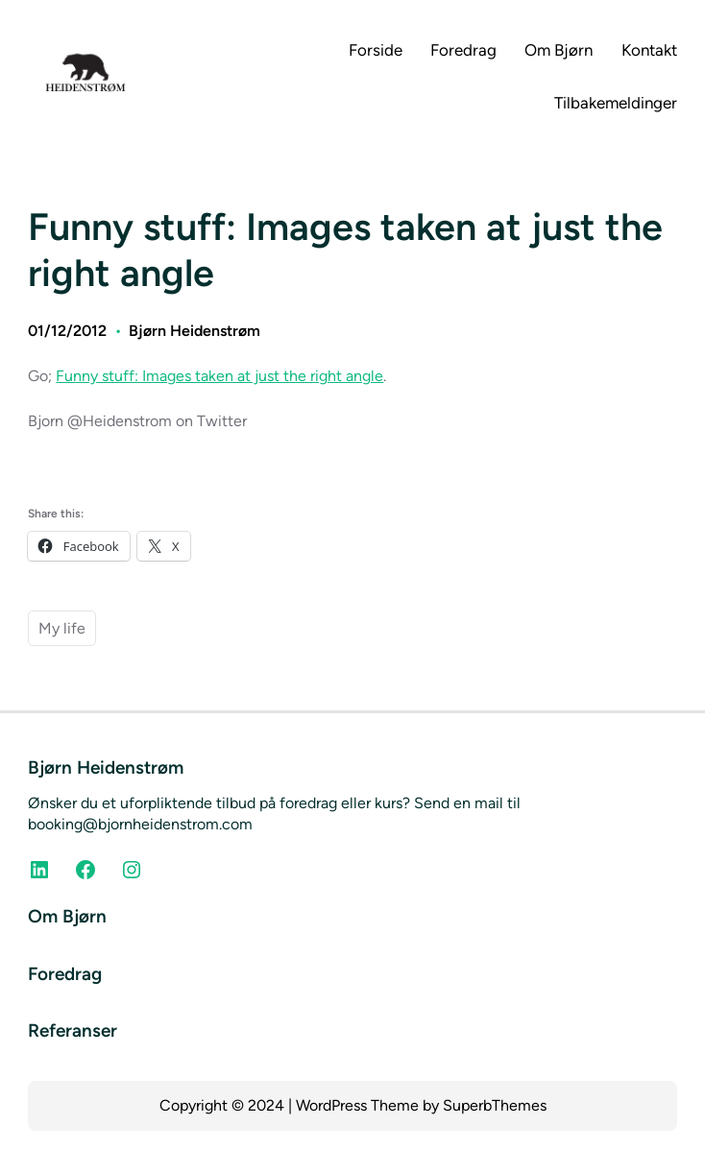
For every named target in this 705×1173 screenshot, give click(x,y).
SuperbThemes (495, 1105)
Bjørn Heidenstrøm (194, 331)
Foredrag (65, 974)
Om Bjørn (67, 916)
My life (61, 628)
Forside (375, 50)
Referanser (72, 1030)
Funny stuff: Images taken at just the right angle (219, 376)
